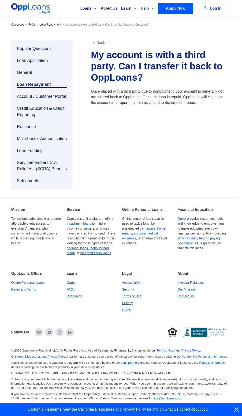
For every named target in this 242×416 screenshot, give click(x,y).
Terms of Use (131, 296)
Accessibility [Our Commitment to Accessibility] (131, 282)
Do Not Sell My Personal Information (201, 356)
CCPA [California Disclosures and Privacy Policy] (126, 310)
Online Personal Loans (28, 282)
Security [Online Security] (128, 289)
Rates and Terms (23, 289)
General (24, 72)
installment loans (79, 223)
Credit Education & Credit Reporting (40, 111)
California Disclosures (96, 409)
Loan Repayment (34, 84)
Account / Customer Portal (41, 96)
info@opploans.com (167, 398)
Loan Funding (30, 150)
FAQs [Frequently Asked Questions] (71, 289)
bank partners (130, 362)
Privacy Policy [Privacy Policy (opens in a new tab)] (190, 350)
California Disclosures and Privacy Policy (39, 356)
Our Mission (186, 289)
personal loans (77, 248)
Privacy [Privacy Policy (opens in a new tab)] (127, 303)
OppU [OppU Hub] (182, 218)
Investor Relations (191, 282)
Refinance (26, 126)
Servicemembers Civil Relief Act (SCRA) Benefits (42, 165)
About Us (109, 8)
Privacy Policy (134, 409)
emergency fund (193, 238)
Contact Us (186, 296)
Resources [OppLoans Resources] (74, 296)
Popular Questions (34, 48)
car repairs (147, 228)
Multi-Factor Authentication (42, 138)
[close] (237, 409)
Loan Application (32, 60)
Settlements (28, 180)
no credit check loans (95, 253)
